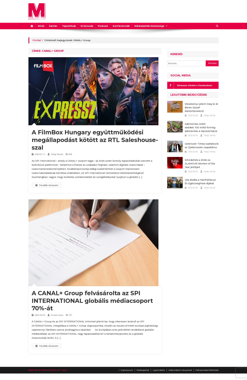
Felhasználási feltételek (207, 370)
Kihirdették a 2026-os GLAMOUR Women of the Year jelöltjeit (200, 164)
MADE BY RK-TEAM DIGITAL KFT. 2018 (47, 370)
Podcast (103, 26)
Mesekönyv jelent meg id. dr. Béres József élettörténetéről (202, 108)
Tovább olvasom (46, 185)
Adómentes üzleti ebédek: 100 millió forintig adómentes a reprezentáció (201, 127)
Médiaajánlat (143, 370)
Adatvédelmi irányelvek (180, 370)
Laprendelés (159, 370)
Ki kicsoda (87, 26)
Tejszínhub (69, 26)
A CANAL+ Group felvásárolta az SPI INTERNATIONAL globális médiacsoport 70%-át (92, 301)
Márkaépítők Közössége (149, 26)
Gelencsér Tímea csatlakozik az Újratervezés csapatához (202, 145)
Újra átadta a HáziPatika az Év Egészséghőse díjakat (200, 181)
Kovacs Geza (57, 315)
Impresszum (127, 370)
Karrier (53, 26)
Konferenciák (121, 26)
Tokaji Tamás (57, 154)
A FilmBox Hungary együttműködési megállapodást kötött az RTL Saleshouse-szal (95, 140)
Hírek (41, 26)
